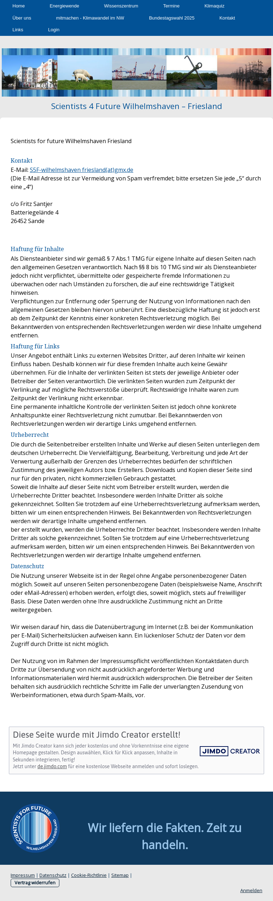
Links (17, 29)
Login (53, 29)
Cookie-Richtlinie (89, 875)
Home (18, 6)
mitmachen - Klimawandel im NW (90, 18)
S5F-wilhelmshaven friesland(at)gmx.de (81, 170)
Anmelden (251, 890)
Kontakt (227, 18)
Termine (171, 6)
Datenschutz (52, 875)
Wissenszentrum (121, 6)
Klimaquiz (214, 6)
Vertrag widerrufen (35, 882)
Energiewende (64, 6)
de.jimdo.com (52, 766)
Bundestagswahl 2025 (171, 18)
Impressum (23, 875)
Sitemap (120, 875)
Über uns (21, 18)
